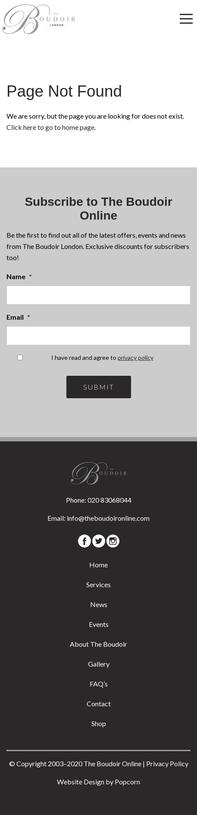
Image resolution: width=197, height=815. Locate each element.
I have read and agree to (102, 357)
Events (99, 624)
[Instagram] (112, 541)
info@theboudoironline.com (108, 518)
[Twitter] (98, 541)
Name (19, 276)
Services (98, 584)
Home (98, 564)
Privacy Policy (167, 763)
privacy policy (135, 357)
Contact (99, 703)
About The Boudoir (98, 644)
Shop (98, 723)
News (98, 604)
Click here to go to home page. (51, 127)
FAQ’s (99, 684)
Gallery (98, 664)
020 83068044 (109, 500)
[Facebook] (84, 541)
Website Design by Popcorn (98, 781)
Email (18, 317)
